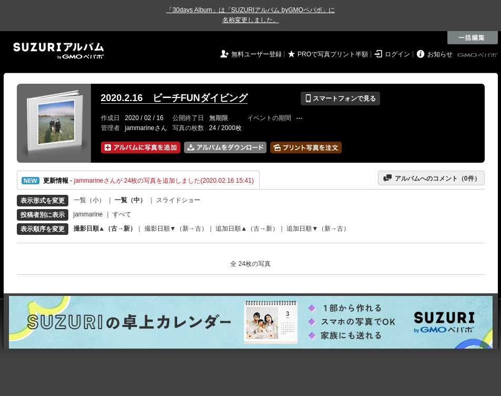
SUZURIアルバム (59, 50)
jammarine (88, 214)
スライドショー (178, 200)
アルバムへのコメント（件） (431, 178)
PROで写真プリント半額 (333, 54)
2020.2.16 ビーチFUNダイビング (174, 98)
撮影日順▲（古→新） (105, 228)
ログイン (397, 54)
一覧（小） (89, 200)
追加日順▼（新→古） (318, 228)
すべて (122, 214)
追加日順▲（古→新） (247, 228)
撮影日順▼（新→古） (176, 228)
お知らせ (440, 54)
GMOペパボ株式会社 (478, 55)
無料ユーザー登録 (256, 54)
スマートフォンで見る (340, 98)
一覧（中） (130, 200)
